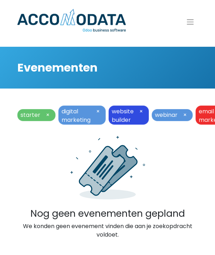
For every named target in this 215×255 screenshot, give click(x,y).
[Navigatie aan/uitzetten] (190, 22)
